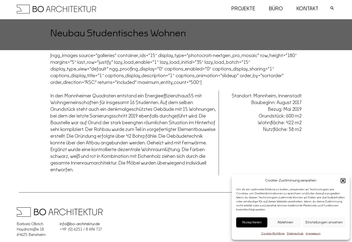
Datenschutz (295, 233)
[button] (343, 180)
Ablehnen (285, 222)
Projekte (243, 8)
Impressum (313, 233)
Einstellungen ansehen (324, 222)
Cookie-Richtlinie (273, 233)
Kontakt (307, 8)
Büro (276, 8)
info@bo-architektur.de (80, 224)
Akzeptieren (252, 222)
